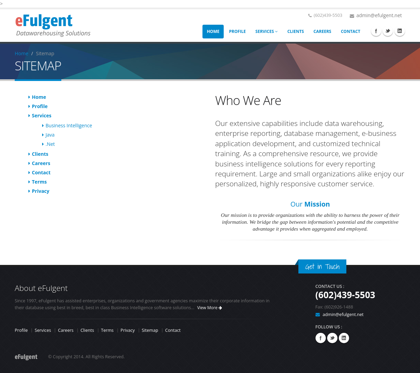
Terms (39, 181)
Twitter (388, 31)
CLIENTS (295, 31)
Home (21, 53)
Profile (40, 106)
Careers (41, 163)
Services (41, 115)
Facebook (376, 31)
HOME (213, 31)
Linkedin (400, 31)
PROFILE (237, 31)
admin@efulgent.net (379, 15)
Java (50, 134)
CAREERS (322, 31)
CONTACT (350, 31)
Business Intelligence (69, 125)
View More (209, 308)
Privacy (40, 191)
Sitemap (150, 330)
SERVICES (267, 31)
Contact (41, 172)
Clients (40, 154)
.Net (50, 144)
